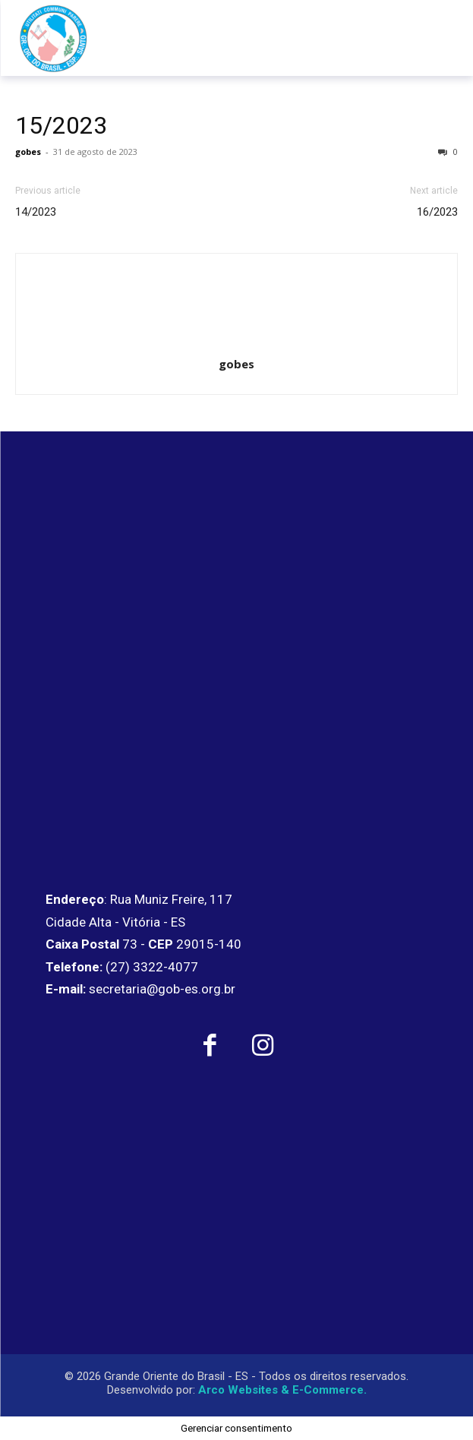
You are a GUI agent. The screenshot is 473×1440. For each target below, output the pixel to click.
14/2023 (35, 212)
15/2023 (61, 125)
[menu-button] (430, 38)
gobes (28, 151)
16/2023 (437, 212)
